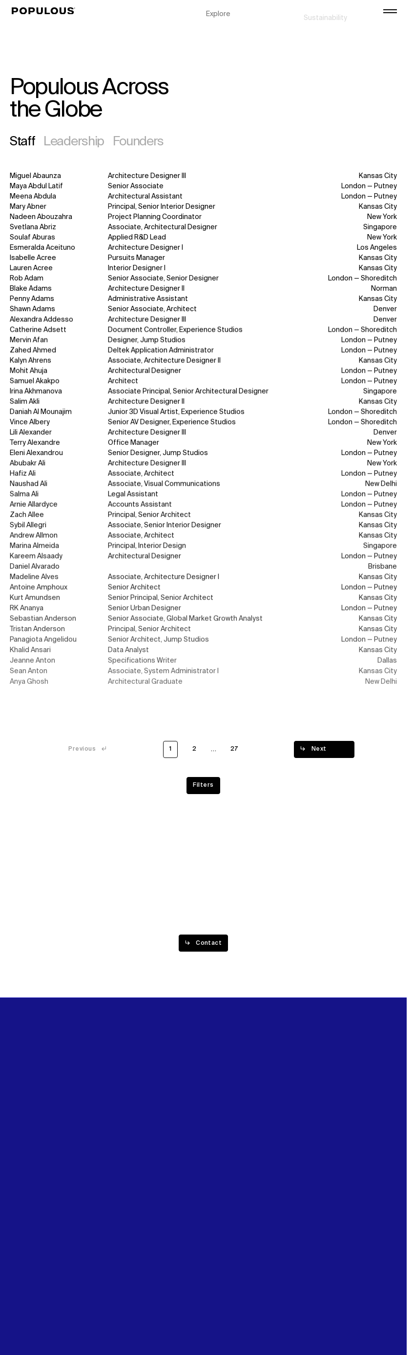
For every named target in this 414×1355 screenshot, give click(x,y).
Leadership (73, 142)
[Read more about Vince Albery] (203, 424)
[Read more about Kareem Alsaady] (203, 563)
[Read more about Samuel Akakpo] (203, 383)
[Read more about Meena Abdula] (203, 197)
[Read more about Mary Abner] (203, 207)
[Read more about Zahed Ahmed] (203, 351)
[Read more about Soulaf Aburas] (203, 238)
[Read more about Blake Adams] (203, 289)
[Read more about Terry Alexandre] (203, 445)
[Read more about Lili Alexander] (203, 435)
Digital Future (325, 20)
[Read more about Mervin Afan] (203, 341)
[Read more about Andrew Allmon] (203, 542)
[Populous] (46, 11)
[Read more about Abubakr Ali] (203, 467)
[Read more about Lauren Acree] (203, 269)
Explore (218, 9)
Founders (138, 142)
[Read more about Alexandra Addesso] (203, 321)
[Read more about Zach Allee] (203, 520)
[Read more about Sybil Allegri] (203, 531)
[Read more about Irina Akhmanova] (203, 393)
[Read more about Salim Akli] (203, 404)
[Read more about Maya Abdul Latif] (203, 186)
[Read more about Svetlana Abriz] (203, 227)
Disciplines (223, 30)
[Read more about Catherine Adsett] (203, 331)
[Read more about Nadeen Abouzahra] (203, 217)
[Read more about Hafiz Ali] (203, 477)
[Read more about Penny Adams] (203, 300)
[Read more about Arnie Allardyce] (203, 509)
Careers (317, 30)
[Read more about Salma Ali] (203, 499)
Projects (220, 20)
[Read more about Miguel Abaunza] (203, 176)
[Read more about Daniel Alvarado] (203, 574)
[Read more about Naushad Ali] (203, 488)
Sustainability (325, 9)
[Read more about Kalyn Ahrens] (203, 362)
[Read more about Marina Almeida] (203, 552)
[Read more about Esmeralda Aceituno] (203, 248)
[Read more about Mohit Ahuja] (203, 372)
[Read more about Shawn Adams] (203, 310)
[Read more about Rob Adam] (203, 279)
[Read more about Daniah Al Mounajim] (203, 414)
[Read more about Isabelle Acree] (203, 259)
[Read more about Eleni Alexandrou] (203, 456)
